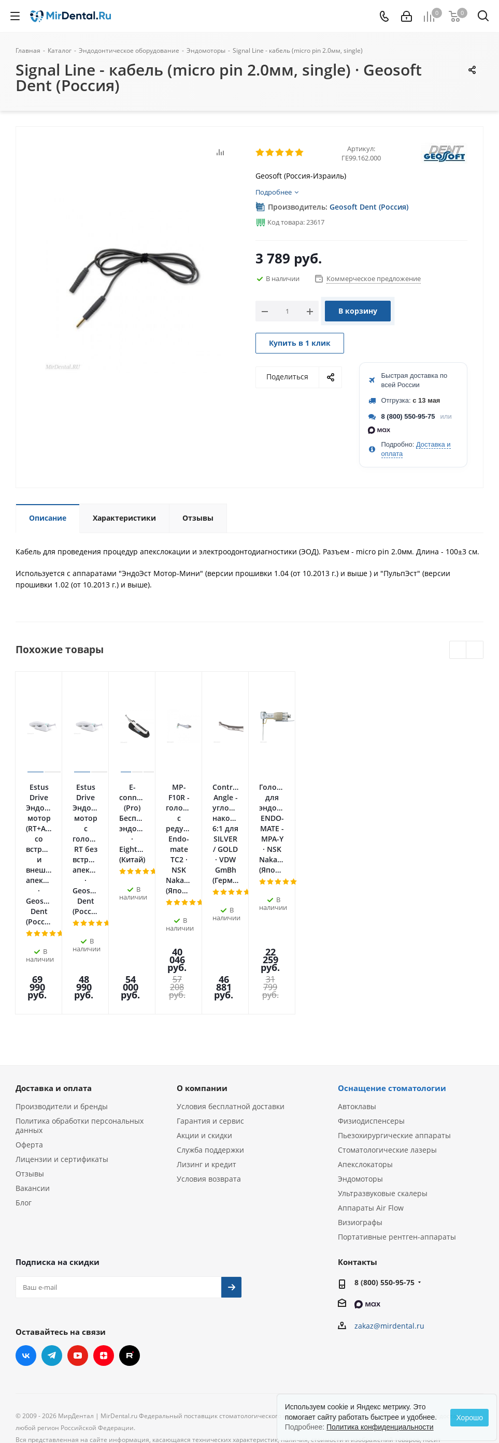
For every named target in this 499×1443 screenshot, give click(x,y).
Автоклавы (357, 990)
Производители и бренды (62, 990)
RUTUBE (129, 1239)
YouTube (77, 1239)
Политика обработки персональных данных (80, 1009)
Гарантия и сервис (210, 1004)
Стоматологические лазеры (387, 1033)
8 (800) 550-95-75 (408, 416)
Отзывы (30, 1057)
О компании (202, 971)
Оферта (29, 1028)
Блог (24, 1086)
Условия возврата (209, 1062)
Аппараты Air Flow (371, 1091)
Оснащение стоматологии (392, 971)
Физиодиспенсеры (371, 1004)
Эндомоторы (360, 1062)
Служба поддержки (210, 1033)
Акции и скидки (204, 1019)
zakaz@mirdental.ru (389, 1209)
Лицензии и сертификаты (62, 1043)
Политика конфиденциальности (380, 1427)
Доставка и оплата (54, 971)
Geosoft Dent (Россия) (369, 207)
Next (474, 650)
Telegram (51, 1239)
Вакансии (33, 1072)
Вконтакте (26, 1239)
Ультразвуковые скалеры (382, 1077)
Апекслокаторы (365, 1048)
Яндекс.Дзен (103, 1239)
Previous (458, 650)
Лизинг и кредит (206, 1048)
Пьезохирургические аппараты (394, 1019)
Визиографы (360, 1106)
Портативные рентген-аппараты (397, 1120)
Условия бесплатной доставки (230, 990)
